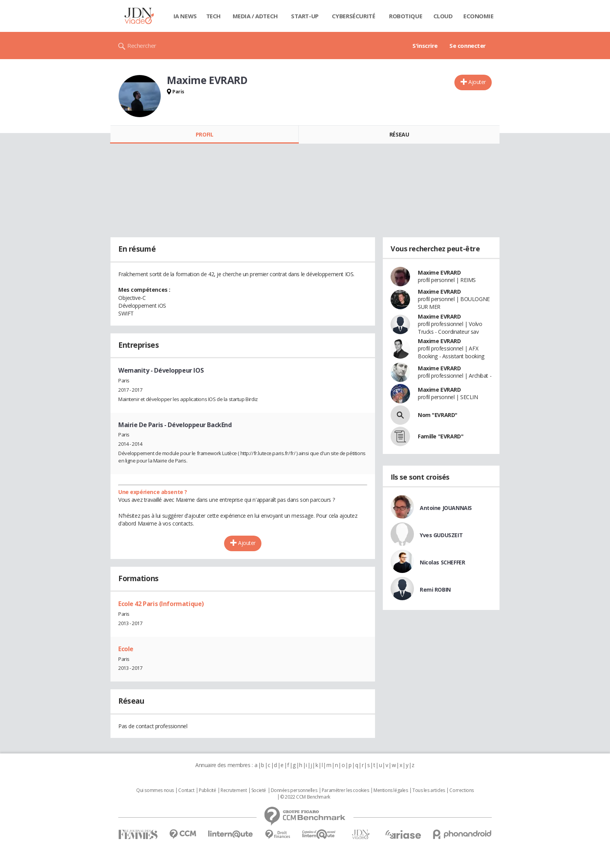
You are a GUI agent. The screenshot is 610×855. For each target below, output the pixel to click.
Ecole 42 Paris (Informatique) (161, 603)
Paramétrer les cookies (345, 790)
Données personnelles (294, 790)
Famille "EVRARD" (440, 436)
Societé (258, 790)
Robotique (405, 16)
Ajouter (477, 82)
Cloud (443, 16)
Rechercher (141, 45)
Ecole (125, 649)
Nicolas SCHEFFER (442, 562)
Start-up (305, 16)
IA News (185, 16)
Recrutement (234, 790)
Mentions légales (390, 790)
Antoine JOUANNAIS (446, 508)
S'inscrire (425, 45)
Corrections (461, 790)
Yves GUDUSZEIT (441, 535)
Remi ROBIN (435, 589)
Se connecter (467, 45)
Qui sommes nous (155, 790)
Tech (213, 16)
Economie (478, 16)
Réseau (399, 134)
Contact (186, 790)
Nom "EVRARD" (437, 415)
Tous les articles (428, 790)
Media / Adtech (255, 16)
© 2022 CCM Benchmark (305, 797)
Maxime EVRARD (439, 272)
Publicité (207, 790)
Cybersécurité (353, 16)
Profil (204, 134)
